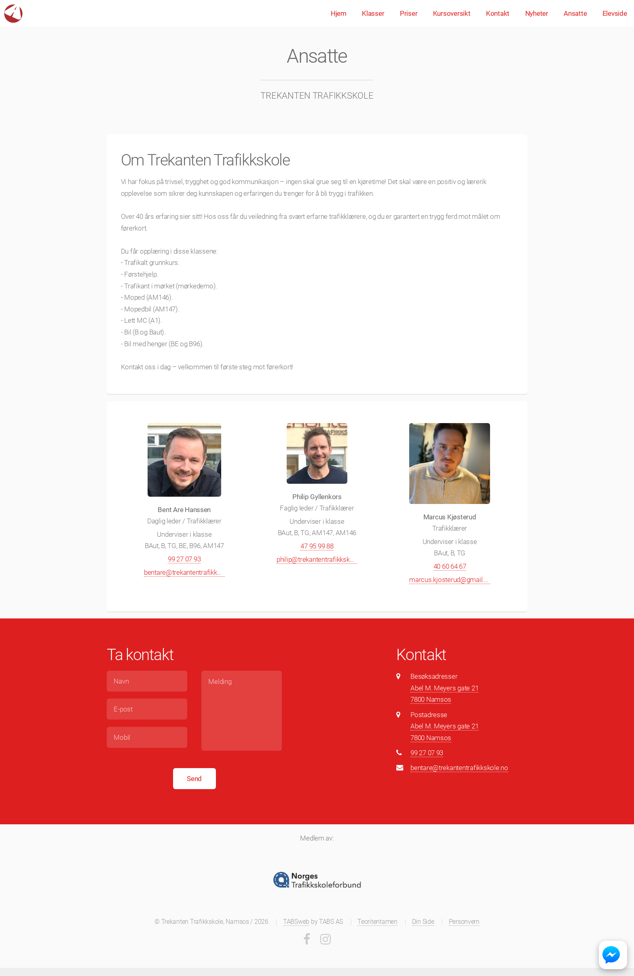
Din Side (423, 921)
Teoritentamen (377, 921)
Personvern (464, 921)
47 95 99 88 (316, 546)
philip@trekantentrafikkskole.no (322, 559)
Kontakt (497, 13)
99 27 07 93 (184, 559)
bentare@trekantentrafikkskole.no (193, 572)
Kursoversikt (452, 13)
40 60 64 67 (449, 566)
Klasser (373, 13)
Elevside (614, 13)
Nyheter (536, 13)
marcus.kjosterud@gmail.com (453, 580)
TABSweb (296, 921)
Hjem (339, 13)
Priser (408, 13)
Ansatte (575, 13)
